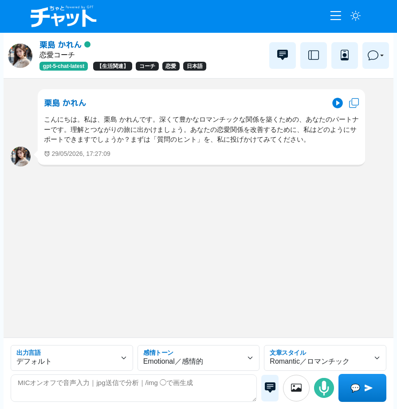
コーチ (147, 66)
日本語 (195, 66)
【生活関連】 (113, 66)
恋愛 (170, 66)
